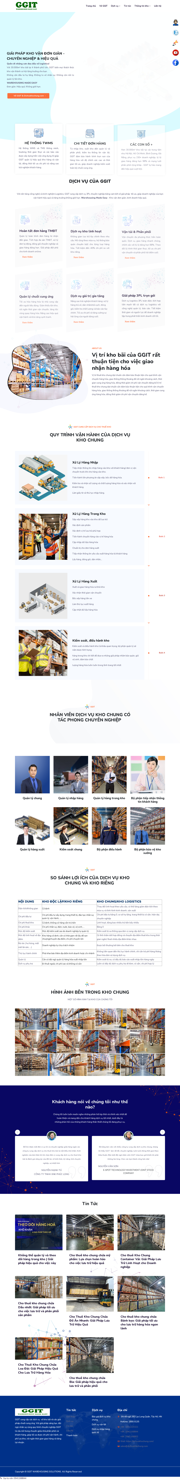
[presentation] (17, 1132)
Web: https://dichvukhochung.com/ (137, 1441)
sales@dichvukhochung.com (134, 1446)
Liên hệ (157, 6)
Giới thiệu (70, 1416)
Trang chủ (91, 6)
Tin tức (127, 6)
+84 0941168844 (129, 1431)
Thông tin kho (142, 6)
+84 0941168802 (129, 1436)
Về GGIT (103, 6)
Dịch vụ (115, 6)
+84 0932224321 (129, 1426)
